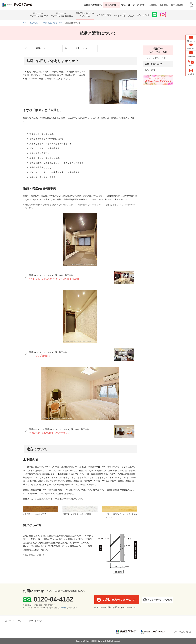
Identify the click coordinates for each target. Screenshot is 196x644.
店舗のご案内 (143, 14)
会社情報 (153, 5)
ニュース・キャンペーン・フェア (124, 14)
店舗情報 (63, 608)
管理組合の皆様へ (93, 4)
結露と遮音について (153, 64)
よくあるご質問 (104, 14)
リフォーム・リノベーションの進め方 (62, 14)
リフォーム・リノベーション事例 (39, 14)
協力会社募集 (177, 5)
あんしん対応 (150, 70)
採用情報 (164, 5)
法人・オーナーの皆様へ (133, 4)
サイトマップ (36, 620)
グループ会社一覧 (181, 631)
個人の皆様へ (111, 4)
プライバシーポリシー (16, 620)
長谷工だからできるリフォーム (85, 14)
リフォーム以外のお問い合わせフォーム (115, 607)
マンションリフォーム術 (155, 58)
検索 (191, 7)
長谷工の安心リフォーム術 (158, 50)
